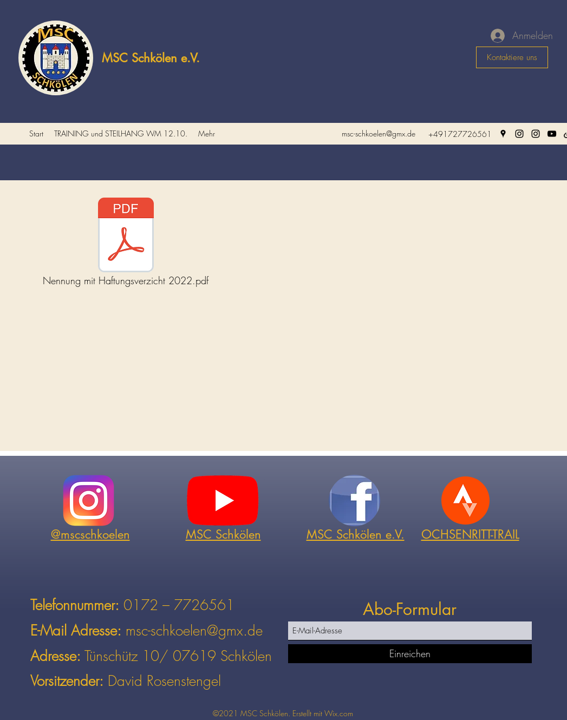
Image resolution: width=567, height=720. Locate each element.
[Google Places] (503, 133)
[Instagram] (519, 133)
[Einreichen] (410, 653)
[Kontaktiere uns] (512, 57)
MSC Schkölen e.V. (151, 58)
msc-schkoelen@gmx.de (378, 133)
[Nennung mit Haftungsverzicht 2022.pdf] (126, 245)
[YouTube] (551, 133)
